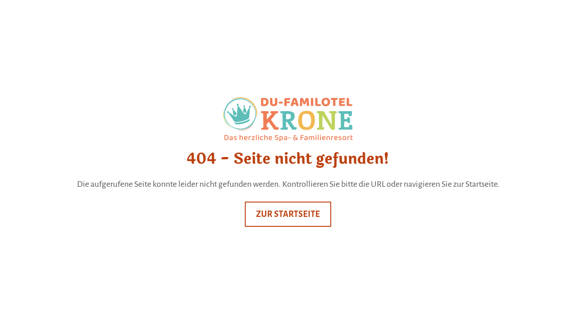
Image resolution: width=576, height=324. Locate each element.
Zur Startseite (288, 214)
